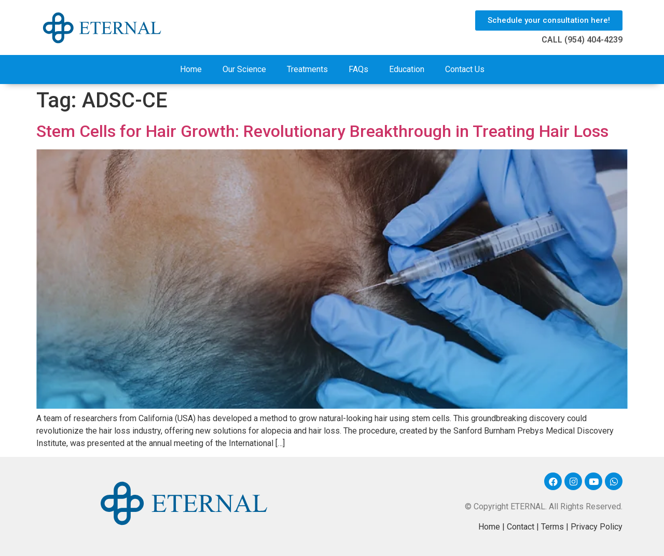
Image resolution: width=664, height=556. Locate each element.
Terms (552, 527)
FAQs (358, 69)
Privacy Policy (596, 527)
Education (406, 69)
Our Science (244, 69)
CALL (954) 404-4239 (582, 40)
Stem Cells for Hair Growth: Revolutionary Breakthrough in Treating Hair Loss (322, 131)
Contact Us (465, 69)
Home (191, 69)
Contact (520, 527)
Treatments (307, 69)
